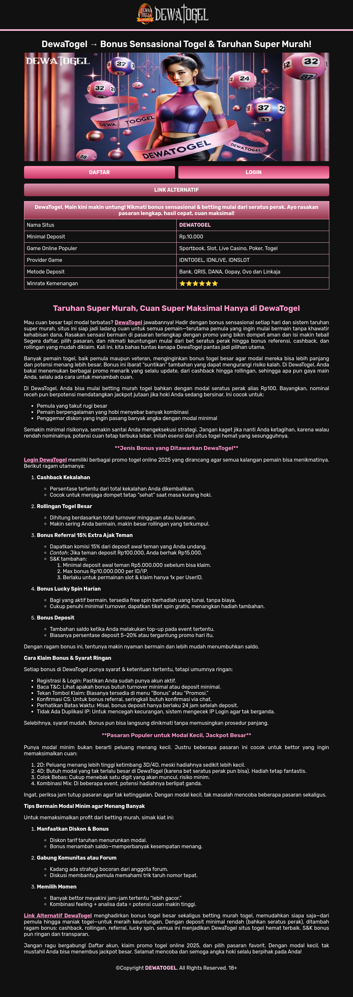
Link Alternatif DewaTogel (58, 916)
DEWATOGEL (161, 968)
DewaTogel (128, 322)
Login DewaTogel (45, 460)
